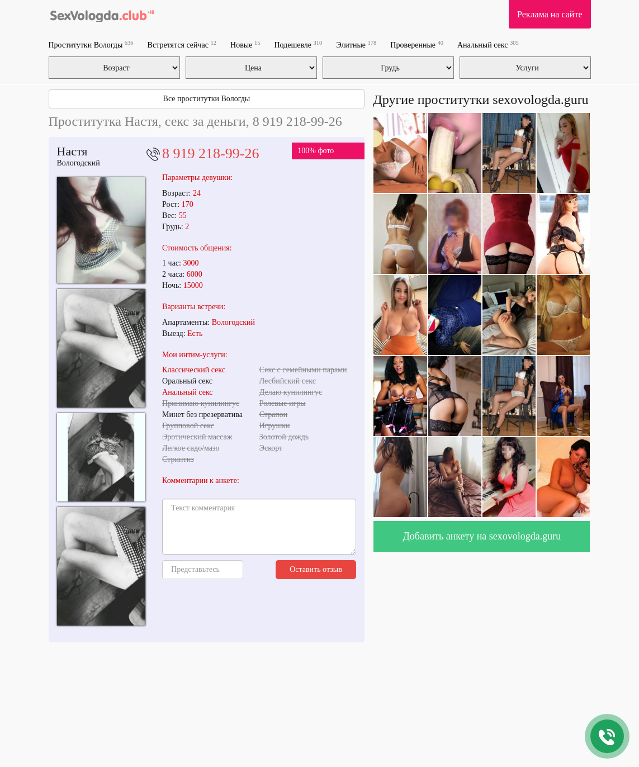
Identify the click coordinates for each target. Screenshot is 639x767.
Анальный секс (488, 44)
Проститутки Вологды (91, 44)
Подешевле (298, 44)
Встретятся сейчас (182, 44)
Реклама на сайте (549, 14)
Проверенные (416, 44)
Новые (245, 44)
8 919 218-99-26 (210, 153)
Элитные (356, 44)
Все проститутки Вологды (206, 98)
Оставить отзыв (316, 569)
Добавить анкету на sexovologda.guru (482, 536)
